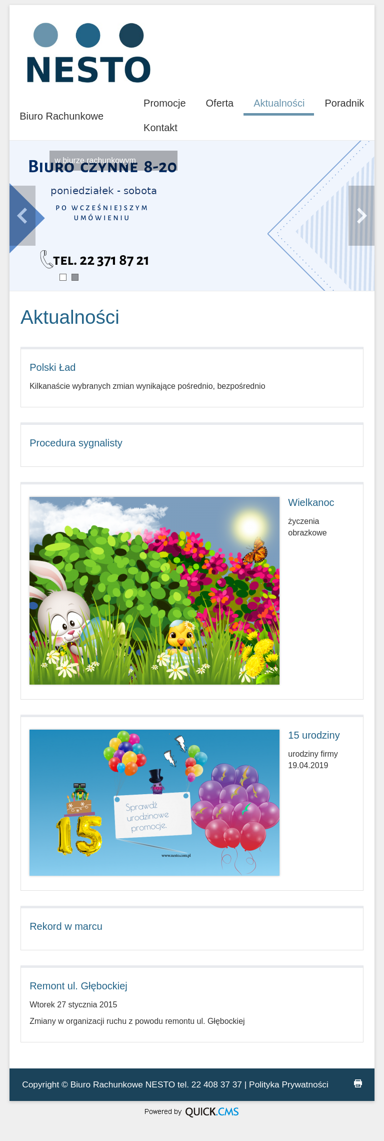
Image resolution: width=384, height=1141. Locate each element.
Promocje (165, 103)
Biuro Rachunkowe (62, 116)
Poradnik (344, 103)
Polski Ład (53, 367)
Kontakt (161, 127)
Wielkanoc (311, 502)
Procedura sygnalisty (76, 442)
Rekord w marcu (66, 926)
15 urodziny (314, 735)
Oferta (220, 103)
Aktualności (279, 103)
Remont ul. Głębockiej (79, 985)
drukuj (358, 1083)
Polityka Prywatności (288, 1084)
